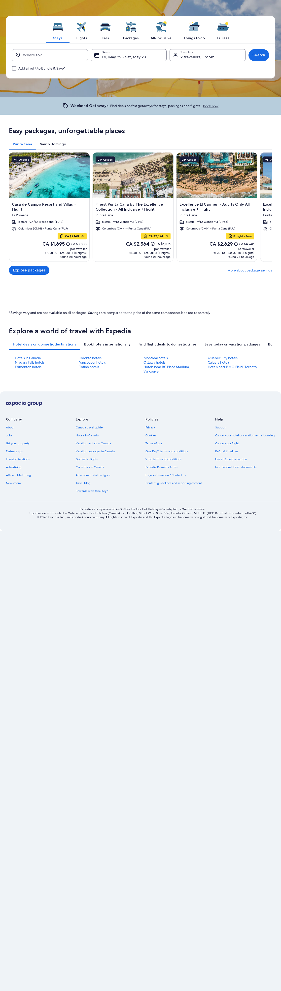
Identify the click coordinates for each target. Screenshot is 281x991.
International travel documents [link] (235, 661)
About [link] (10, 622)
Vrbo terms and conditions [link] (163, 653)
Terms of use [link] (153, 638)
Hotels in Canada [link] (28, 552)
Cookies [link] (150, 630)
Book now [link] (210, 106)
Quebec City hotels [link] (223, 552)
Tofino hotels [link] (89, 561)
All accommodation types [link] (93, 669)
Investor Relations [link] (18, 653)
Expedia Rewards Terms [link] (161, 661)
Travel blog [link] (83, 677)
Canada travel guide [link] (89, 622)
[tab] (58, 29)
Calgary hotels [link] (219, 556)
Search (258, 55)
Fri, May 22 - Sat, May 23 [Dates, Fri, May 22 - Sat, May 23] (124, 57)
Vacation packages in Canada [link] (95, 646)
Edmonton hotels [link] (28, 561)
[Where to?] (50, 55)
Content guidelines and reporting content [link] (173, 677)
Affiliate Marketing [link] (18, 669)
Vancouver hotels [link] (92, 556)
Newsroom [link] (13, 677)
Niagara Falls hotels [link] (29, 556)
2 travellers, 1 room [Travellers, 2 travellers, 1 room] (197, 57)
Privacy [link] (150, 622)
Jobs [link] (9, 630)
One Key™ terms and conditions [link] (166, 646)
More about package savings (249, 270)
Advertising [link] (13, 661)
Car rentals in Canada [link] (90, 661)
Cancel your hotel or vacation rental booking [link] (245, 630)
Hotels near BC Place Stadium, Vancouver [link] (166, 563)
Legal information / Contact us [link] (165, 669)
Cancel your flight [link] (227, 638)
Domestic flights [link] (87, 653)
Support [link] (220, 622)
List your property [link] (18, 638)
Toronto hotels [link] (90, 552)
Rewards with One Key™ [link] (92, 685)
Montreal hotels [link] (155, 552)
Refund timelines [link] (226, 646)
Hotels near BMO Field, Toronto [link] (232, 561)
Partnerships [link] (14, 646)
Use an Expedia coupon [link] (231, 653)
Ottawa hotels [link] (154, 556)
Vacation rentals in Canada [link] (93, 638)
